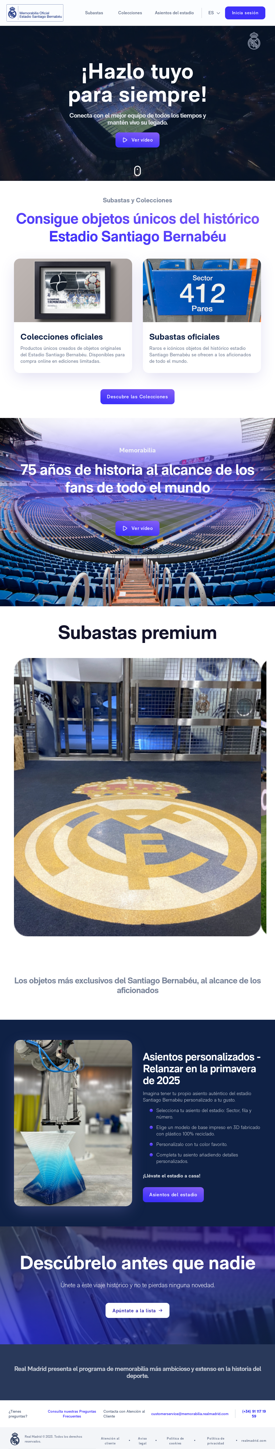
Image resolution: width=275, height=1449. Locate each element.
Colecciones (130, 12)
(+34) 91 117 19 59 (254, 1413)
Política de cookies (175, 1441)
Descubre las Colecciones (137, 396)
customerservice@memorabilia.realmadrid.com (190, 1414)
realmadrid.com (253, 1441)
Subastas (94, 12)
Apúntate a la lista (137, 1310)
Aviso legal (142, 1441)
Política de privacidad (215, 1441)
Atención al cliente (110, 1441)
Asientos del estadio (174, 12)
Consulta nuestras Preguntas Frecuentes (72, 1413)
